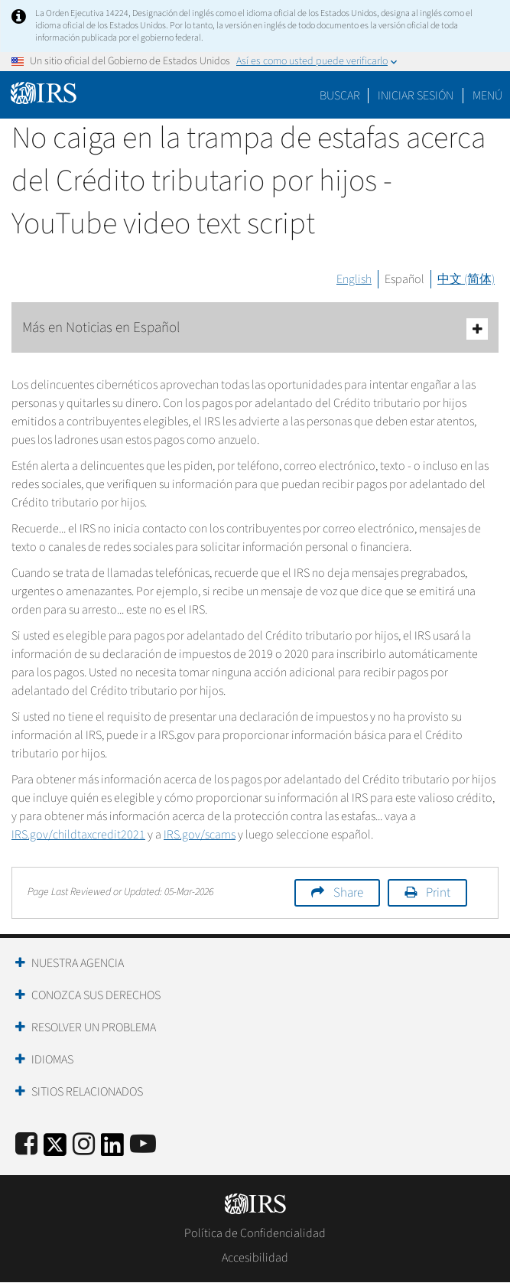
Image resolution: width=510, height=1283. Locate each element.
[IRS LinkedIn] (112, 1149)
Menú (487, 95)
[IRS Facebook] (26, 1145)
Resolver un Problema (93, 1027)
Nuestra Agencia (77, 963)
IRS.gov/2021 (78, 834)
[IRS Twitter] (55, 1149)
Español (404, 279)
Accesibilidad (255, 1257)
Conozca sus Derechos (96, 995)
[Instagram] (84, 1145)
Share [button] (348, 893)
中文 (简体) (466, 279)
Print (438, 893)
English (354, 279)
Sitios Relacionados (87, 1091)
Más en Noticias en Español (255, 328)
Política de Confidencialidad (255, 1233)
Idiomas (52, 1059)
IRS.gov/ (200, 834)
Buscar (340, 95)
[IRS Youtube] (143, 1145)
